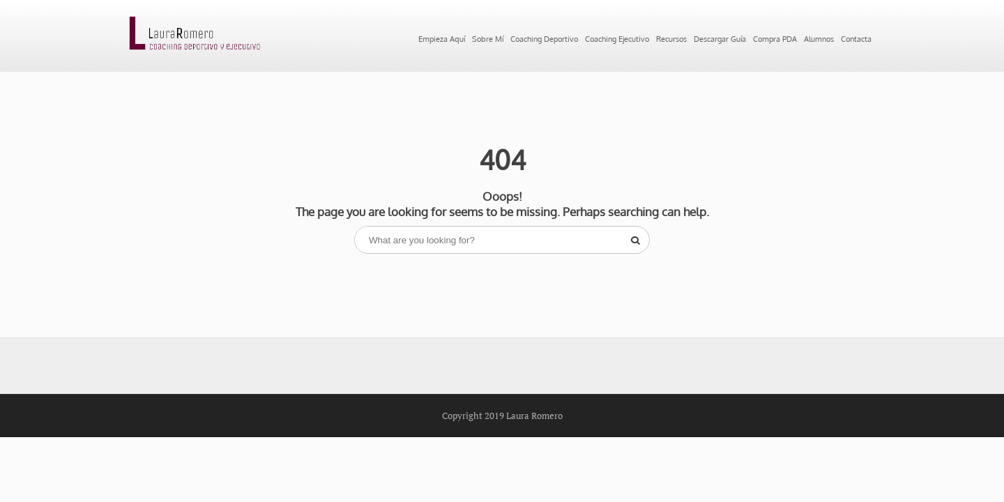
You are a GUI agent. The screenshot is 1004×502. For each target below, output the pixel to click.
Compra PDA (817, 38)
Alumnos (293, 89)
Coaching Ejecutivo (573, 38)
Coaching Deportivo (462, 38)
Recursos (657, 38)
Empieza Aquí (305, 38)
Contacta (352, 89)
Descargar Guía (732, 38)
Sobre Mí (375, 38)
